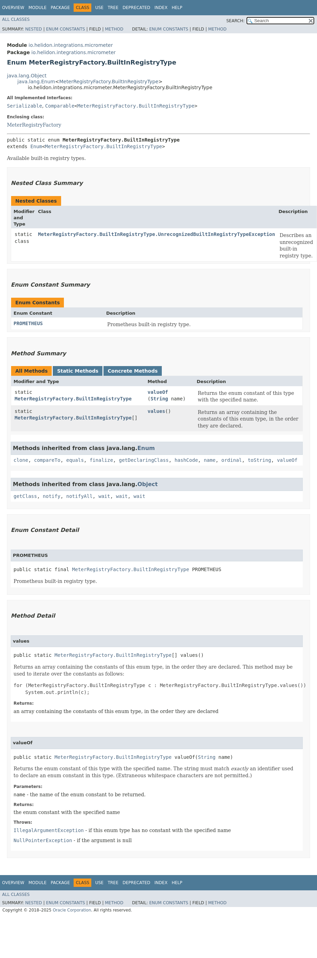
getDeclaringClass (143, 460)
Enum (36, 146)
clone (21, 460)
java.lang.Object (27, 75)
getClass (25, 496)
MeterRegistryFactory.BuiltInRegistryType (108, 81)
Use (99, 7)
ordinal (232, 460)
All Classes (16, 19)
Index (161, 7)
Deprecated (136, 7)
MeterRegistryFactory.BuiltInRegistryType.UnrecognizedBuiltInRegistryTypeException (156, 234)
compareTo (47, 460)
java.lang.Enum (36, 81)
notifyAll (79, 496)
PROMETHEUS (28, 323)
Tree (113, 7)
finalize (101, 460)
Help (177, 7)
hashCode (186, 460)
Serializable (24, 106)
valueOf (158, 392)
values (156, 411)
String (159, 398)
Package (60, 7)
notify (51, 496)
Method (114, 29)
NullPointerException (43, 840)
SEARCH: (235, 20)
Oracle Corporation (72, 910)
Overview (13, 7)
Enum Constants (65, 29)
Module (37, 7)
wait (104, 496)
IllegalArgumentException (49, 830)
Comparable (59, 106)
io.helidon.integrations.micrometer (70, 45)
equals (75, 460)
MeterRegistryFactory (34, 125)
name (210, 460)
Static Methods (77, 371)
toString (259, 460)
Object (147, 484)
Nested (33, 29)
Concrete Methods (133, 371)
